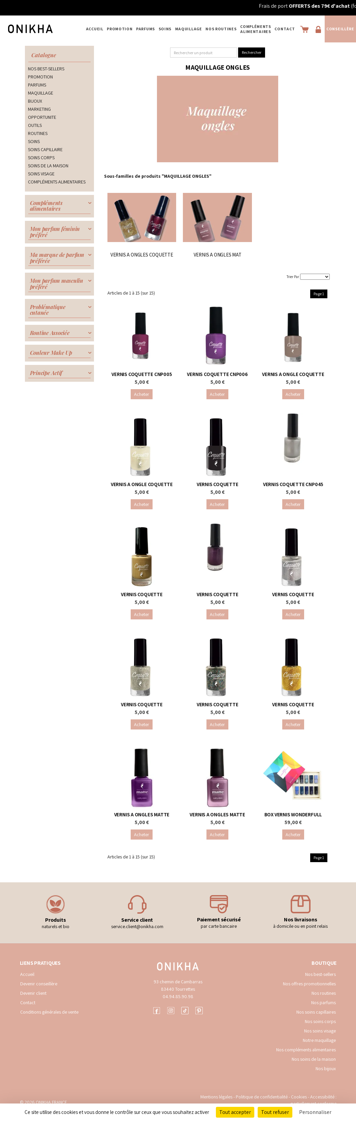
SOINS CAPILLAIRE (45, 149)
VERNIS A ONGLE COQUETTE (293, 374)
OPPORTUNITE (42, 117)
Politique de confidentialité (262, 1097)
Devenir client (33, 993)
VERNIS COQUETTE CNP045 (293, 484)
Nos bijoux (326, 1068)
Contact (284, 28)
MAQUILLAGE (188, 28)
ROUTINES (37, 133)
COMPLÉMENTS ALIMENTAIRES (255, 29)
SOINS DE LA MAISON (48, 166)
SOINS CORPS (41, 158)
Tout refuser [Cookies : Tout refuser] (275, 1112)
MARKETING (39, 109)
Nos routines (324, 993)
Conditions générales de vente (49, 1012)
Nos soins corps (320, 1021)
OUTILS (35, 125)
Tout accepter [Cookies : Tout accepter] (235, 1112)
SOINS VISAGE (41, 174)
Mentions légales (216, 1097)
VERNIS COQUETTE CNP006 (217, 374)
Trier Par (293, 276)
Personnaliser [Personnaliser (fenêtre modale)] (315, 1112)
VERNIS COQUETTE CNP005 (141, 374)
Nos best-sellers (320, 974)
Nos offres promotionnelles (309, 984)
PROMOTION (119, 28)
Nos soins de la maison (314, 1059)
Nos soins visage (320, 1031)
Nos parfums (323, 1002)
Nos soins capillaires (316, 1012)
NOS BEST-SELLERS (46, 69)
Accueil (94, 28)
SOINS (165, 28)
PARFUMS (145, 28)
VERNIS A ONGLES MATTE (142, 814)
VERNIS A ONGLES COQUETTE (141, 254)
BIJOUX (35, 101)
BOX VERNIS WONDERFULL (293, 814)
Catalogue (43, 55)
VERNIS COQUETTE (217, 484)
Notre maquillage (319, 1040)
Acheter (141, 394)
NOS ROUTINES (220, 28)
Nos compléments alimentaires (306, 1050)
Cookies (299, 1097)
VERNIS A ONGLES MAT (217, 254)
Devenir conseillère (38, 984)
